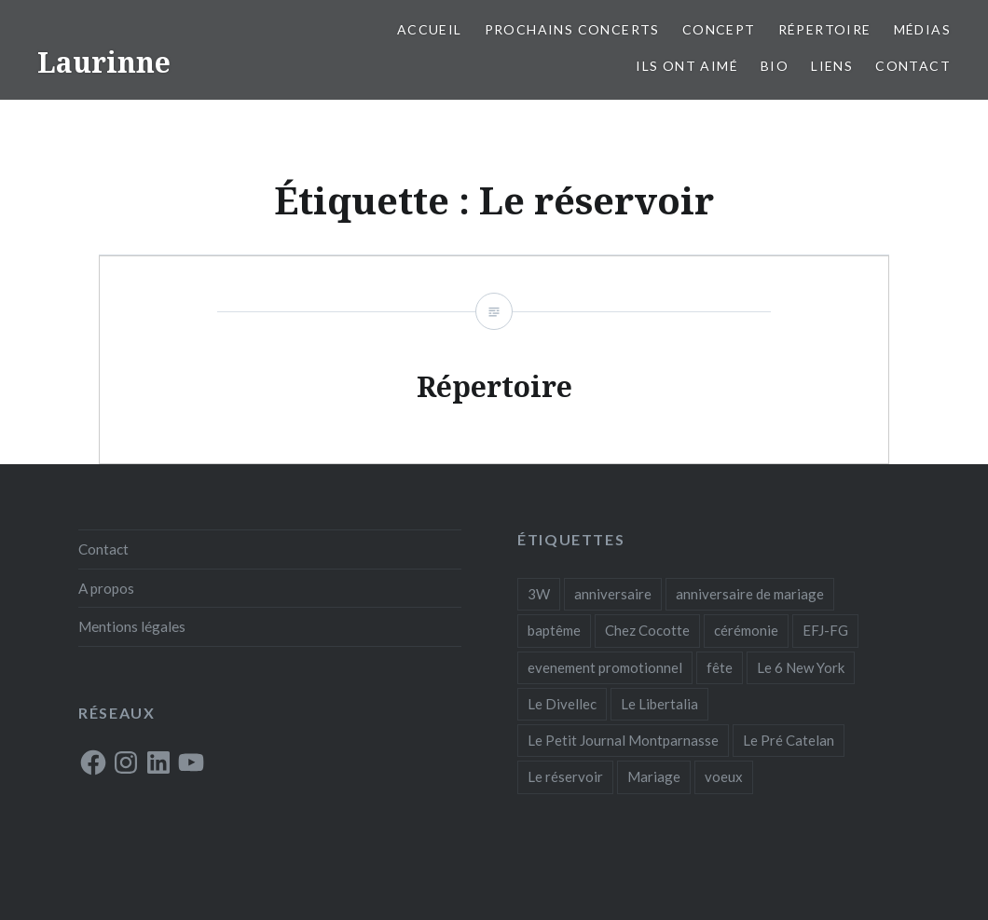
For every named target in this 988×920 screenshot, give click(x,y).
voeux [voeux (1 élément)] (724, 776)
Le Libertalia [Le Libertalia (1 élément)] (659, 703)
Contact (913, 66)
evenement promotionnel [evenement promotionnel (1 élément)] (605, 667)
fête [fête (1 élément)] (720, 667)
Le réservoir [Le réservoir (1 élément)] (565, 776)
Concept (719, 29)
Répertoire (824, 29)
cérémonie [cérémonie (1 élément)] (746, 630)
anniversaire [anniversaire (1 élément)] (613, 593)
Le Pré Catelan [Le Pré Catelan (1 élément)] (788, 740)
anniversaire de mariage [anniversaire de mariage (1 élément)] (750, 593)
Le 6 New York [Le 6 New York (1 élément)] (800, 667)
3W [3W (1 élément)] (539, 593)
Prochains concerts (572, 29)
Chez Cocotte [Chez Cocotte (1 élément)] (647, 630)
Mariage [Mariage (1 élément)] (653, 776)
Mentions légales (131, 626)
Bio (775, 66)
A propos (106, 588)
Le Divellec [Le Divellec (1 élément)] (562, 703)
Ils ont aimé (687, 66)
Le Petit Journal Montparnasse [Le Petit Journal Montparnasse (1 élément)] (623, 740)
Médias (922, 29)
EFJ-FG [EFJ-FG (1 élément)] (825, 630)
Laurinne (104, 62)
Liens (832, 66)
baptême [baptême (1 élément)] (554, 630)
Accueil (429, 29)
